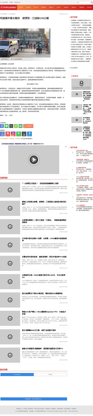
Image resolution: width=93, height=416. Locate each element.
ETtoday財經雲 (74, 67)
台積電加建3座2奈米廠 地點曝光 (80, 35)
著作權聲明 (67, 408)
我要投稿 (18, 408)
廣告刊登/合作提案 (39, 408)
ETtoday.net (50, 411)
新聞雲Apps (17, 1)
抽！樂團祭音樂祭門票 (81, 167)
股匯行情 (51, 7)
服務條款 (53, 408)
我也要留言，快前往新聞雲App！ (33, 399)
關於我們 (30, 408)
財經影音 (66, 7)
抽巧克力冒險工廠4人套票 (81, 150)
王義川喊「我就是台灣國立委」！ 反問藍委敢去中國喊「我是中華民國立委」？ (87, 109)
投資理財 (21, 7)
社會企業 (89, 7)
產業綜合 (74, 7)
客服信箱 (47, 408)
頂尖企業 (36, 7)
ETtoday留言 (17, 374)
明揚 (6, 115)
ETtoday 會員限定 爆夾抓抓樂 (82, 176)
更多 (89, 76)
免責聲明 (74, 408)
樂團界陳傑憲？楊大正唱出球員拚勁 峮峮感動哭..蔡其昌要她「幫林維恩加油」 (87, 96)
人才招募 (24, 408)
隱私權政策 (60, 408)
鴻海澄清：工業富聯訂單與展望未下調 (81, 42)
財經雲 (8, 7)
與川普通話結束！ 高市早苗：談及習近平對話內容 (87, 120)
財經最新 (28, 7)
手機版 (11, 1)
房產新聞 (81, 7)
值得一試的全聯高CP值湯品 (82, 185)
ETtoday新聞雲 (4, 1)
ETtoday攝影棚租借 (80, 205)
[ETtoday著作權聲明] (26, 138)
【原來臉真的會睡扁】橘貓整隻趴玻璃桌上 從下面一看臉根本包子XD (22, 144)
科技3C (59, 7)
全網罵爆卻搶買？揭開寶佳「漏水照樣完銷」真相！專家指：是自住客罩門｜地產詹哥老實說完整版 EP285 (87, 133)
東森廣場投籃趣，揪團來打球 (82, 159)
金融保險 (43, 7)
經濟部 (11, 115)
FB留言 (50, 374)
